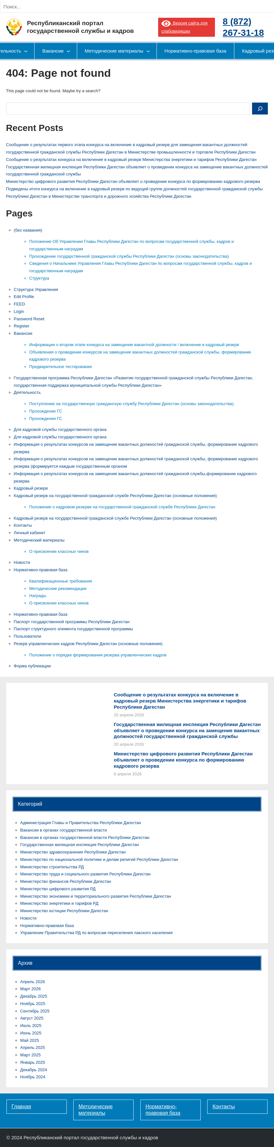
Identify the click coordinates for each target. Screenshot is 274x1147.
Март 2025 (30, 1054)
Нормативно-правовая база (40, 569)
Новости (22, 562)
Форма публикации (32, 665)
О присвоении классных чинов (59, 551)
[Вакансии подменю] (68, 51)
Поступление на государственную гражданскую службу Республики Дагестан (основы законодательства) (131, 403)
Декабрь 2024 (33, 1069)
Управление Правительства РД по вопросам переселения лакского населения (96, 932)
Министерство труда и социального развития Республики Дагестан (85, 874)
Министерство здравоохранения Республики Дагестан (73, 852)
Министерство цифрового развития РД (58, 888)
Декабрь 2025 (33, 996)
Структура (39, 278)
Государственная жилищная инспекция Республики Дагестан (79, 844)
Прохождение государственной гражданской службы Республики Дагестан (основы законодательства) (129, 256)
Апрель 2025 (32, 1047)
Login (19, 311)
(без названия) (28, 230)
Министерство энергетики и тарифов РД (59, 903)
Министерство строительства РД (52, 866)
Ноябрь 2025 (33, 1003)
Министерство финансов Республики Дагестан (65, 881)
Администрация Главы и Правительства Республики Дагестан (80, 822)
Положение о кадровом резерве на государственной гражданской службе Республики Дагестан (122, 506)
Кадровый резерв (31, 488)
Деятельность (27, 392)
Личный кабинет (30, 532)
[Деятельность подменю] (26, 51)
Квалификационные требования (60, 581)
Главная (21, 1106)
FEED (19, 304)
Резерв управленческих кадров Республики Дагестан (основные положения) (88, 643)
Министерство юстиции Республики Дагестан (64, 910)
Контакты (23, 525)
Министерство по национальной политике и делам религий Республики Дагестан (99, 859)
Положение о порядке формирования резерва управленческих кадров (98, 655)
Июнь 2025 (31, 1033)
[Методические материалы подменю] (148, 51)
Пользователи (27, 636)
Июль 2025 (31, 1025)
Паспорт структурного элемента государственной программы (73, 628)
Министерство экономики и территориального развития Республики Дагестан (95, 896)
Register (21, 326)
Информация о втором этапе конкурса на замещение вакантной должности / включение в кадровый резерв (134, 344)
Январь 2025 (32, 1062)
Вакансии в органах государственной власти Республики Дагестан (84, 837)
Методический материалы (39, 540)
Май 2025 (29, 1040)
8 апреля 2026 (127, 774)
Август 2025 (32, 1018)
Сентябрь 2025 (35, 1011)
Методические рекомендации (57, 588)
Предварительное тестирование (60, 366)
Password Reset (29, 318)
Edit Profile (24, 296)
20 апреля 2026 (129, 715)
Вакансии (23, 333)
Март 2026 (30, 988)
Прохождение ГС (45, 411)
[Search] (71, 7)
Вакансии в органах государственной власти (63, 830)
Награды (37, 595)
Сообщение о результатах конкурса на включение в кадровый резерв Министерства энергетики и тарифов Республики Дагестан (131, 159)
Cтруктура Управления (36, 289)
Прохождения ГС (45, 418)
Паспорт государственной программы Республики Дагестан (72, 621)
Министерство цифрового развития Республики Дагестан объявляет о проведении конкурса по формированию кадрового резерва (133, 181)
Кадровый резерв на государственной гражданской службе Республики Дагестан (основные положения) (115, 495)
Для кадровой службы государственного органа (60, 429)
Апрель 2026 (32, 981)
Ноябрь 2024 (33, 1076)
